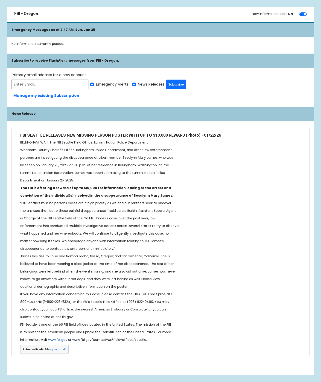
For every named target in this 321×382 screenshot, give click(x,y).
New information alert (272, 13)
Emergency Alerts (112, 84)
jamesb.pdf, (59, 349)
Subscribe (176, 84)
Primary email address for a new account (49, 75)
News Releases (151, 84)
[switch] (303, 14)
